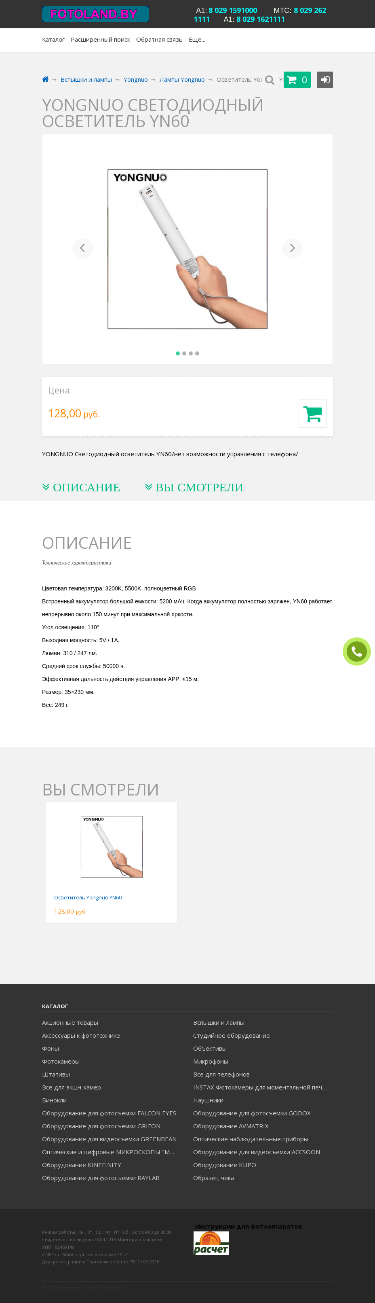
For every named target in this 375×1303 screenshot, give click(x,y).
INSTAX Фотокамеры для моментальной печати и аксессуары (263, 1087)
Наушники (208, 1100)
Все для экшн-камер (71, 1087)
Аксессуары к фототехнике (81, 1035)
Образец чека (213, 1178)
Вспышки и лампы (218, 1022)
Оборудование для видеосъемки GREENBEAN (109, 1139)
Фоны (50, 1048)
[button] (83, 249)
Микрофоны (210, 1061)
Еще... (197, 39)
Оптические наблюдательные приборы (250, 1139)
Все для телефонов (221, 1074)
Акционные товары (70, 1022)
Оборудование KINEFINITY (81, 1165)
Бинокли (54, 1100)
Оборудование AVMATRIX (231, 1126)
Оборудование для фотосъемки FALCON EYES (109, 1113)
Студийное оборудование (231, 1035)
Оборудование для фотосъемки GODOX (252, 1113)
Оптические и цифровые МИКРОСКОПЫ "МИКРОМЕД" (111, 1152)
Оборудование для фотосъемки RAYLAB (101, 1178)
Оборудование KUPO (224, 1165)
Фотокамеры (61, 1061)
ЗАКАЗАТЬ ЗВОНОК (360, 652)
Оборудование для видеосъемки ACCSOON (256, 1152)
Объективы (210, 1048)
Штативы (56, 1074)
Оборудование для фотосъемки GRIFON (101, 1126)
